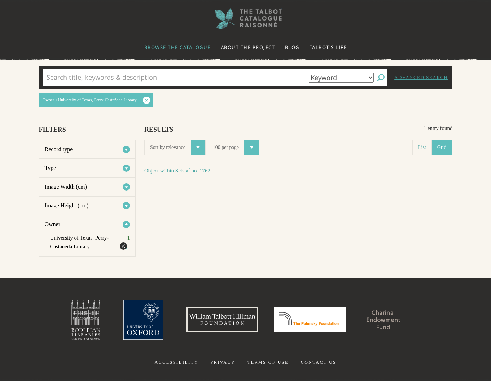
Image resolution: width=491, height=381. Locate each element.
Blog (292, 47)
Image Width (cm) (66, 187)
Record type (59, 149)
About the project (248, 47)
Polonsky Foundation (310, 319)
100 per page (236, 147)
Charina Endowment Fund (383, 319)
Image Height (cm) (67, 205)
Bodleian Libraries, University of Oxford (85, 320)
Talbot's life (328, 47)
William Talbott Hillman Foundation (222, 319)
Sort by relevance (177, 147)
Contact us (319, 362)
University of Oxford (143, 320)
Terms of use (268, 362)
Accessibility (176, 362)
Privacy (222, 362)
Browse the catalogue (177, 47)
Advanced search (421, 77)
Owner (53, 224)
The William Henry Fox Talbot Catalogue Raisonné (246, 18)
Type (50, 168)
